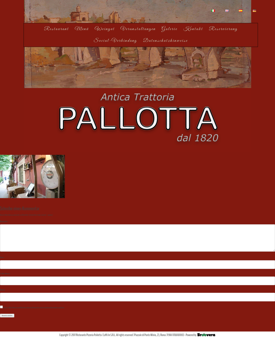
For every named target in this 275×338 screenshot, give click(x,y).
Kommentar (4, 221)
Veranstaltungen (138, 29)
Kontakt (193, 29)
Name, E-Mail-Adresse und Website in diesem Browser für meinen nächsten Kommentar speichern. (33, 307)
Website (2, 289)
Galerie (169, 29)
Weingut (105, 29)
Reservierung (223, 29)
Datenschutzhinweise (165, 40)
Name (2, 257)
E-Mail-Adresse (5, 273)
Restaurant (56, 29)
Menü (82, 29)
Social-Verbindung (115, 40)
